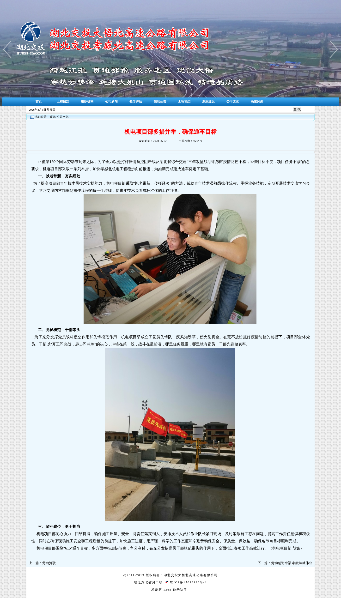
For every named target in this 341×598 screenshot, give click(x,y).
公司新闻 (111, 101)
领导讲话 (135, 101)
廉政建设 (208, 101)
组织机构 (87, 101)
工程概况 (63, 101)
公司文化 (232, 101)
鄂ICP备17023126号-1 (188, 582)
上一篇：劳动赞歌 (42, 563)
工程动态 (184, 101)
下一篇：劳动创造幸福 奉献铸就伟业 (285, 563)
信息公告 (160, 101)
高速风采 (257, 101)
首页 (39, 101)
